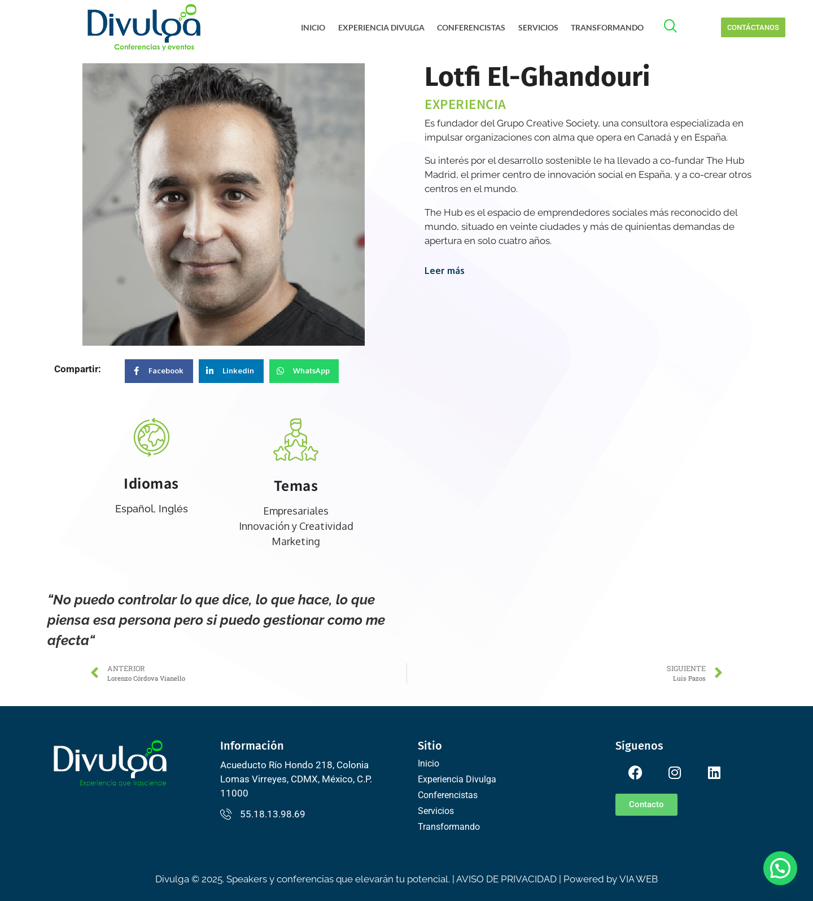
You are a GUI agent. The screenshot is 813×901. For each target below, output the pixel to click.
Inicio (318, 27)
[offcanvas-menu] (676, 27)
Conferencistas (473, 27)
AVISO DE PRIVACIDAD (506, 879)
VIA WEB (638, 879)
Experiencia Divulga (385, 27)
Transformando (606, 27)
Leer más (445, 270)
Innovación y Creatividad (296, 526)
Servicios (539, 27)
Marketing (296, 541)
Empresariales (296, 510)
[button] (780, 868)
